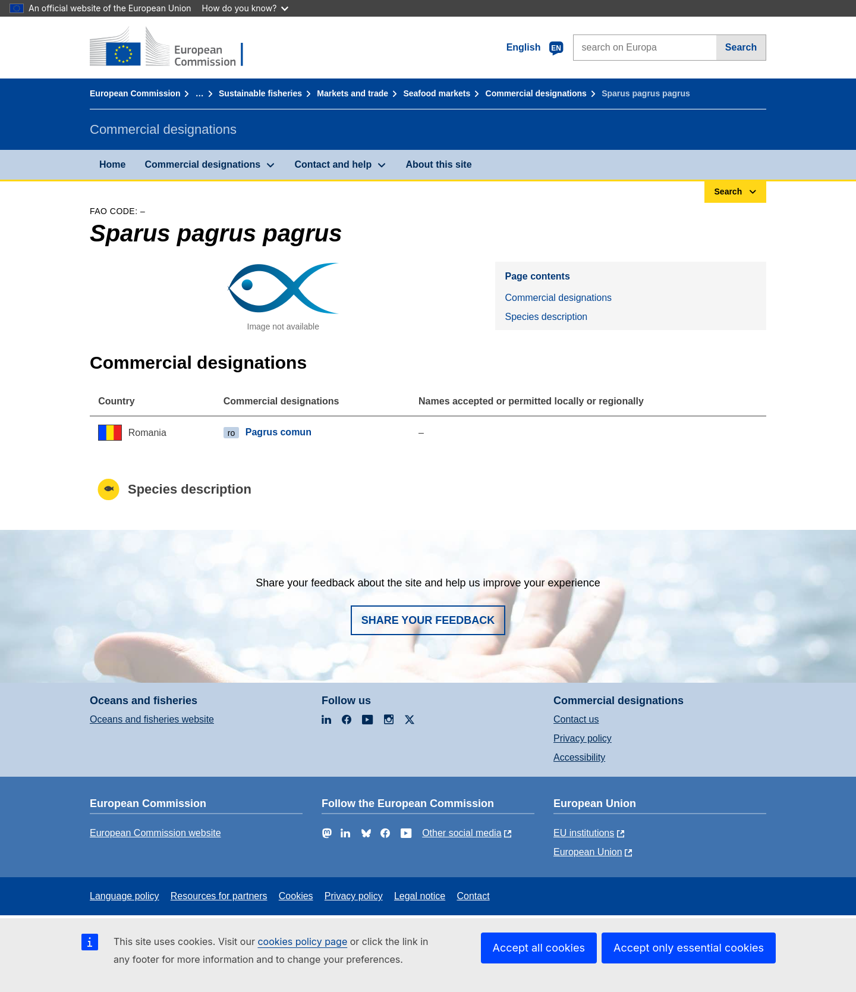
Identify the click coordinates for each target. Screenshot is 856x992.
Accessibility (579, 757)
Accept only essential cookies (688, 947)
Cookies (296, 896)
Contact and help (333, 164)
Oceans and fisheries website (152, 719)
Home (112, 164)
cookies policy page (302, 941)
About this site (438, 164)
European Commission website (155, 833)
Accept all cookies (539, 947)
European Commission (135, 93)
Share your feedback (428, 620)
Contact (473, 896)
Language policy (124, 896)
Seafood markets (436, 93)
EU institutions (583, 833)
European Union (587, 852)
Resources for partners (219, 896)
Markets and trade (352, 93)
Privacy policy (582, 738)
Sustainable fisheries (260, 93)
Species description (546, 317)
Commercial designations (536, 93)
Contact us (576, 719)
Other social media (461, 833)
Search (741, 47)
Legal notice (419, 896)
